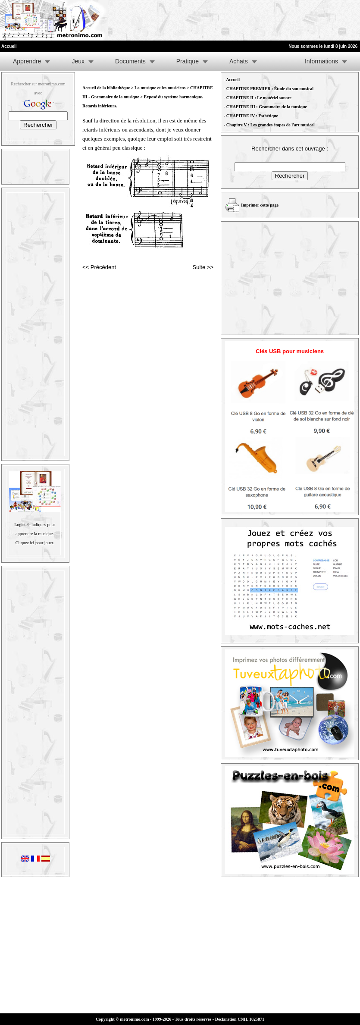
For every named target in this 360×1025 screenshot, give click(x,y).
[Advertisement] (254, 20)
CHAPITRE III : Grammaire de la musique (266, 106)
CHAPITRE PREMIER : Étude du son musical (269, 88)
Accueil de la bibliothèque (106, 87)
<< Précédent (99, 267)
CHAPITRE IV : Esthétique (252, 115)
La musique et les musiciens (160, 87)
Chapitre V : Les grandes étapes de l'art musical (270, 124)
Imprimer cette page (260, 205)
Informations (321, 61)
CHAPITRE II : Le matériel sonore (258, 97)
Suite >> (203, 267)
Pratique (187, 61)
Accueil (233, 79)
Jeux (78, 61)
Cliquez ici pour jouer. (35, 542)
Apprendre (27, 61)
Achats (238, 61)
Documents (130, 61)
